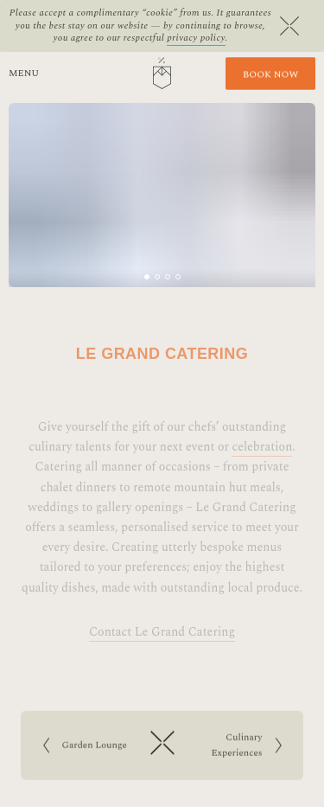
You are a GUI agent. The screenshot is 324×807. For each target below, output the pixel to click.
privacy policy (196, 37)
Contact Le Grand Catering (162, 644)
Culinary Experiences (238, 747)
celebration (262, 459)
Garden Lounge (90, 747)
